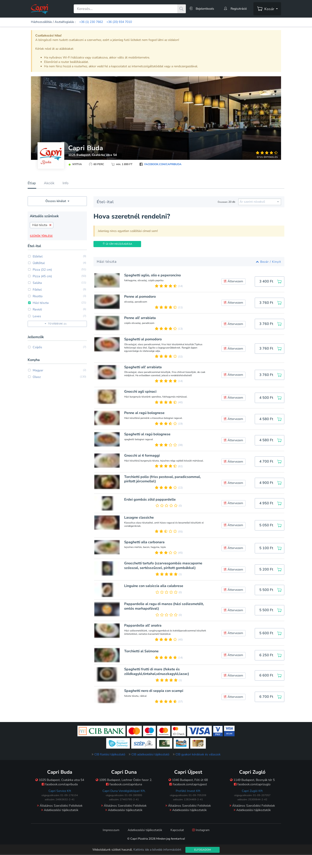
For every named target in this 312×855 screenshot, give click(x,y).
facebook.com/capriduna (124, 785)
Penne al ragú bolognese (145, 413)
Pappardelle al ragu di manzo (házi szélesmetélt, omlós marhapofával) (164, 607)
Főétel (34, 289)
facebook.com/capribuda (162, 164)
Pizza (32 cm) (39, 270)
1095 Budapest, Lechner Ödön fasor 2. (124, 781)
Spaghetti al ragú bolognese (148, 434)
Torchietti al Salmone (142, 652)
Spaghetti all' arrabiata (143, 367)
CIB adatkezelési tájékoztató (150, 755)
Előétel (35, 256)
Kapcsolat (177, 831)
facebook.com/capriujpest (188, 785)
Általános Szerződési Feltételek (59, 807)
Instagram (201, 831)
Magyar (35, 370)
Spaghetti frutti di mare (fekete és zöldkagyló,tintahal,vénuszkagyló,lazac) (157, 672)
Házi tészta (38, 303)
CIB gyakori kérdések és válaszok (198, 755)
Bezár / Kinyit (268, 262)
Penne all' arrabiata (140, 318)
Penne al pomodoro (140, 296)
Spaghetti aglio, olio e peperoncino (153, 275)
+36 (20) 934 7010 (119, 22)
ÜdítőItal (36, 263)
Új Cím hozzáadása (117, 244)
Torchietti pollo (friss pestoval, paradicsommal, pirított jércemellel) (163, 479)
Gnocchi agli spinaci (141, 391)
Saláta (34, 283)
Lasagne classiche (139, 518)
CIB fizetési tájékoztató (109, 755)
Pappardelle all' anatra (143, 626)
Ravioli (35, 309)
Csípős (35, 347)
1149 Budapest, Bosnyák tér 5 (252, 781)
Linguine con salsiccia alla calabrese (154, 586)
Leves (34, 316)
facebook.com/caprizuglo (252, 785)
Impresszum (111, 831)
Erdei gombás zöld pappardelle (150, 499)
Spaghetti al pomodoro (143, 339)
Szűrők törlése (41, 236)
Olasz (34, 376)
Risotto (35, 296)
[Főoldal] (39, 9)
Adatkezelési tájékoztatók (59, 811)
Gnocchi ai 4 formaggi (142, 455)
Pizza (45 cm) (39, 276)
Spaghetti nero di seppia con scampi (154, 691)
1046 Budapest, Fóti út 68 (188, 781)
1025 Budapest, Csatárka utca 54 (92, 155)
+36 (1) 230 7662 (91, 22)
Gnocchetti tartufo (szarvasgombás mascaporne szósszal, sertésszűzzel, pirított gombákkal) (164, 566)
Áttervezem (233, 281)
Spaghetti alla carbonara (145, 542)
